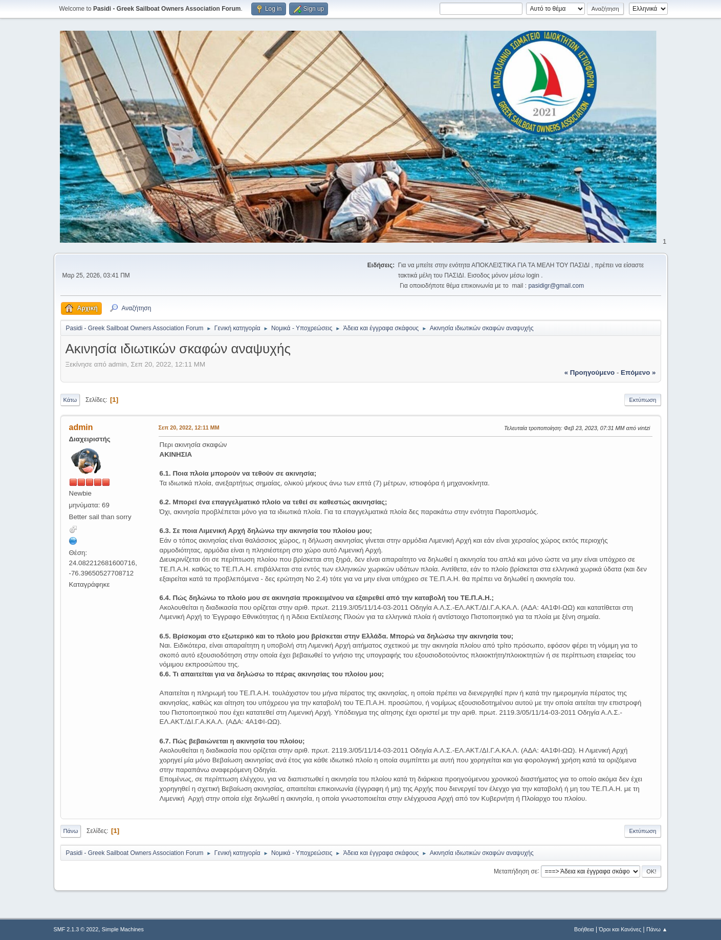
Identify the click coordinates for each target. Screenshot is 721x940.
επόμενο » (638, 372)
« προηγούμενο (589, 372)
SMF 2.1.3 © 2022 (76, 929)
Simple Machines (123, 929)
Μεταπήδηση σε (515, 870)
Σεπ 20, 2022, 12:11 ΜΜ (189, 427)
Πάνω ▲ (657, 929)
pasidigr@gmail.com (556, 285)
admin (81, 427)
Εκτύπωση (642, 400)
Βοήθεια (584, 929)
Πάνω (70, 831)
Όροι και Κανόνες (620, 929)
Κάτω (70, 400)
